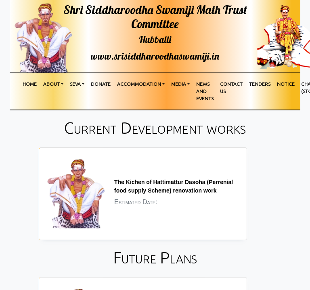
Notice (286, 84)
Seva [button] (75, 84)
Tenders (259, 84)
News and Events (205, 91)
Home (30, 84)
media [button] (178, 84)
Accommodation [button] (139, 84)
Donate (101, 84)
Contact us (231, 87)
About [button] (51, 84)
